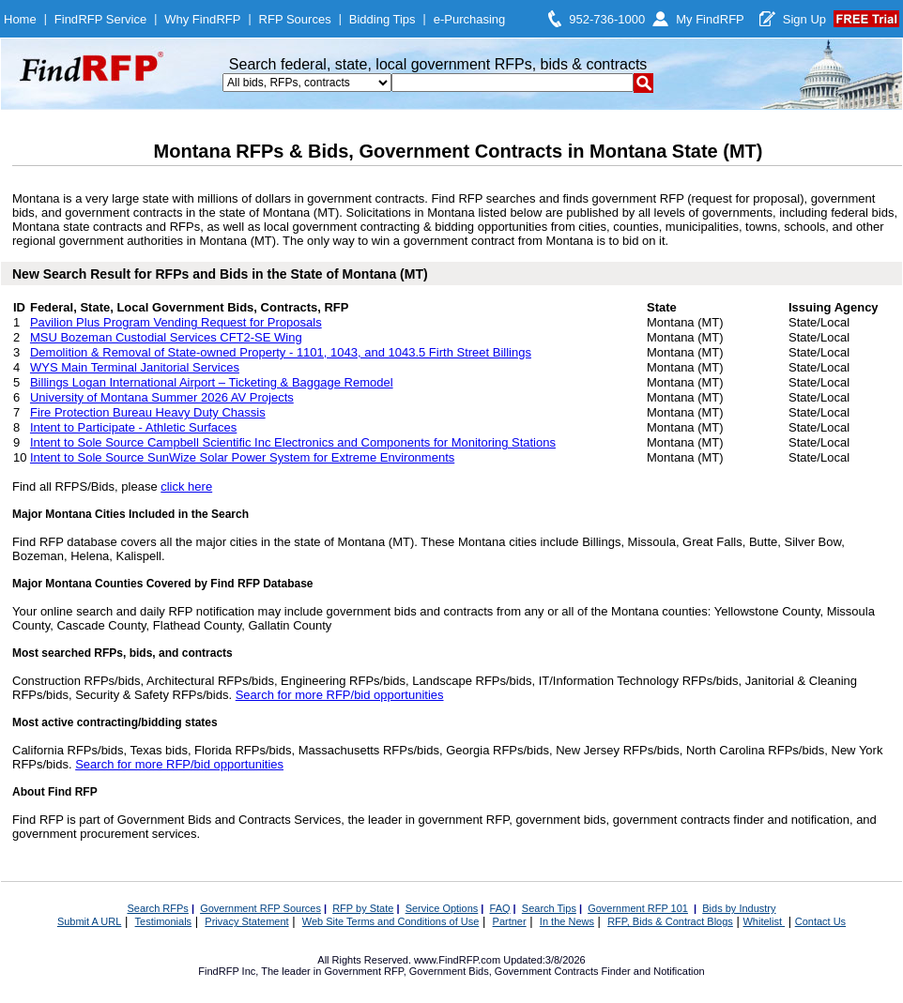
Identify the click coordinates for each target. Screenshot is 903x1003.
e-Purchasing (470, 19)
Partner (510, 921)
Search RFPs (157, 908)
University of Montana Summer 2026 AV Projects (162, 397)
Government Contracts (547, 971)
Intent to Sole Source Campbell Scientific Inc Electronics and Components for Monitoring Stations (293, 442)
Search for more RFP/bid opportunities (340, 695)
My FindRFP (710, 19)
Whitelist (763, 921)
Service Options (442, 908)
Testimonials (163, 921)
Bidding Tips (382, 19)
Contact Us (820, 921)
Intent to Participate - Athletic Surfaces (133, 427)
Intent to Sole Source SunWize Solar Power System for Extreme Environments (242, 457)
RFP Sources (295, 19)
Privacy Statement (246, 921)
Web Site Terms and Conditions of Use (391, 921)
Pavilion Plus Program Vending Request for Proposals (176, 322)
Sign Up (804, 19)
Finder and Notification (653, 971)
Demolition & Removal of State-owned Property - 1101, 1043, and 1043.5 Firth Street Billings (280, 352)
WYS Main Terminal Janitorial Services (134, 367)
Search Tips (549, 908)
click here (186, 486)
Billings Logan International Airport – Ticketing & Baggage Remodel (211, 382)
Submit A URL (89, 921)
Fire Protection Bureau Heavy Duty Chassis (148, 412)
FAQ (500, 908)
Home (20, 19)
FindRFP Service (100, 19)
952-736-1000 (607, 19)
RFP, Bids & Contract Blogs (670, 921)
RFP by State (362, 908)
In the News (567, 921)
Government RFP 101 (638, 908)
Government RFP (363, 971)
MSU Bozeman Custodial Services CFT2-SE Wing (166, 337)
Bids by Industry (738, 908)
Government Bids (449, 971)
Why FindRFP (202, 19)
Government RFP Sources (260, 908)
